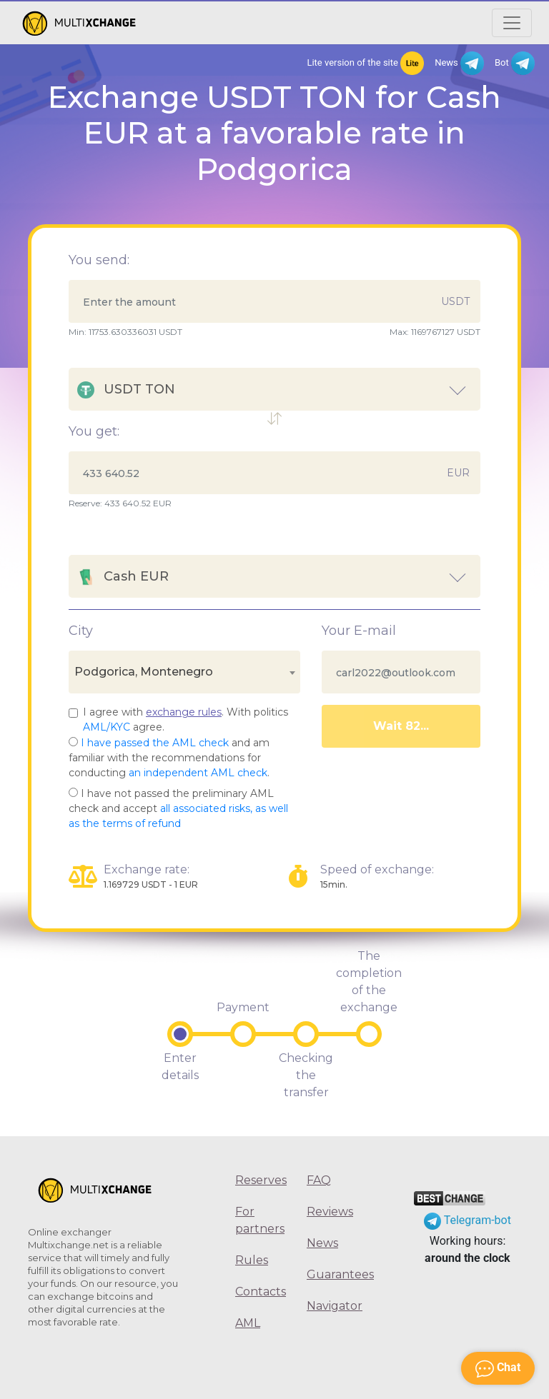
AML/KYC (106, 727)
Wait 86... (400, 726)
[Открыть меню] (512, 23)
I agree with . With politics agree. (185, 719)
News (459, 63)
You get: (94, 431)
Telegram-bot (467, 1220)
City (81, 630)
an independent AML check (198, 772)
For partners (260, 1220)
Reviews (330, 1211)
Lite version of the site (365, 63)
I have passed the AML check (155, 742)
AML (247, 1323)
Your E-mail (359, 630)
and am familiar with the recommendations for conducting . (169, 757)
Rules (251, 1260)
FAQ (319, 1180)
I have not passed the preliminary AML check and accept (178, 808)
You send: (99, 260)
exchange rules (184, 712)
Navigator (332, 1306)
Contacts (260, 1291)
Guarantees (332, 1274)
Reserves (260, 1180)
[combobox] (184, 672)
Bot (515, 63)
